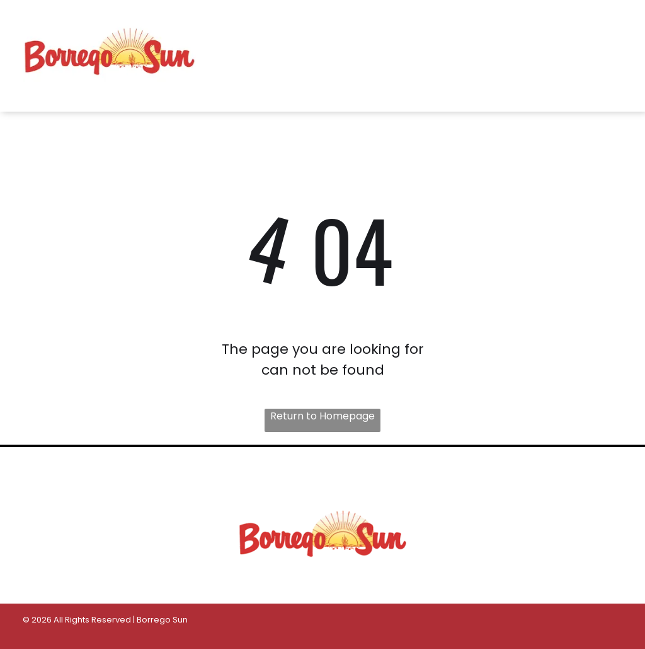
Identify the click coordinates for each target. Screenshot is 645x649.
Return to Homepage (322, 416)
